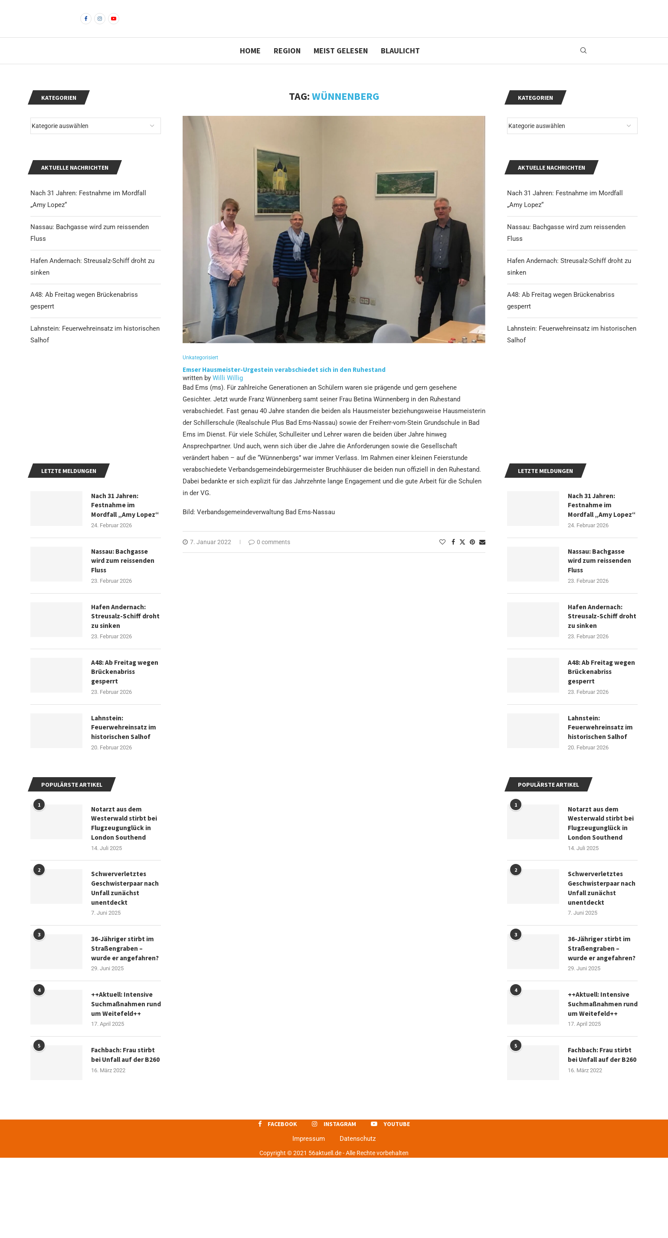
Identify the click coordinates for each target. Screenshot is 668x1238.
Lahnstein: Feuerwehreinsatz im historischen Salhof (601, 799)
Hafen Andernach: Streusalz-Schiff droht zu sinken (596, 687)
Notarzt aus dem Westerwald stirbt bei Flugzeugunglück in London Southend (601, 896)
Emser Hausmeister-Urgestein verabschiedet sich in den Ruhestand (284, 385)
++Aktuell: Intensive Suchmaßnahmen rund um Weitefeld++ (601, 1080)
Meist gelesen (341, 65)
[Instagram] (99, 26)
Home (250, 65)
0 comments (269, 557)
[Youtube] (113, 26)
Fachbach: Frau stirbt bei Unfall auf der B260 (600, 1137)
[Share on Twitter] (462, 557)
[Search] (583, 65)
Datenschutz (358, 1219)
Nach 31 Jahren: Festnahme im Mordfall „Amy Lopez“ (592, 569)
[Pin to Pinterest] (472, 557)
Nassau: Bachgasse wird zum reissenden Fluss (600, 630)
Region (287, 65)
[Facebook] (86, 26)
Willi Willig (228, 393)
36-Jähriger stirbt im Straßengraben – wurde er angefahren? (602, 1024)
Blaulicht (400, 65)
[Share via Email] (482, 557)
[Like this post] (442, 557)
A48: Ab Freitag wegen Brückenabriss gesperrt (602, 743)
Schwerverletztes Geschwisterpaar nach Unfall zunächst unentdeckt (601, 962)
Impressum (308, 1219)
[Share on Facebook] (453, 557)
